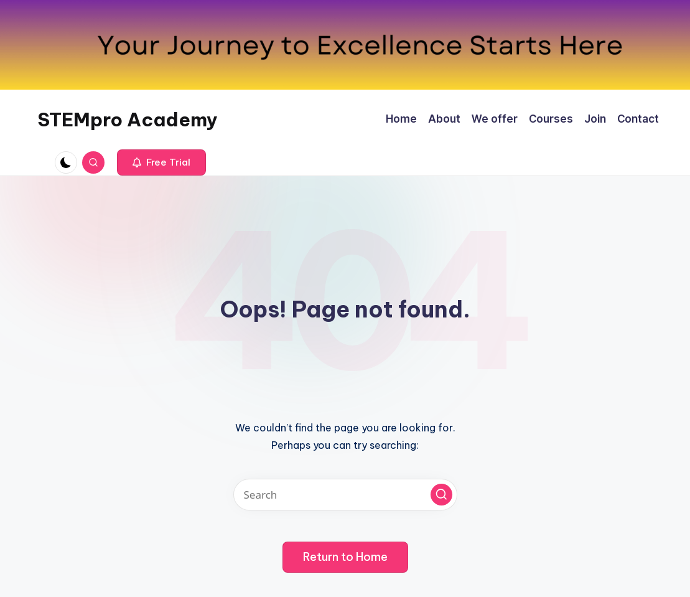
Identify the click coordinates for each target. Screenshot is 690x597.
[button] (161, 162)
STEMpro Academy (127, 119)
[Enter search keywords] (345, 494)
